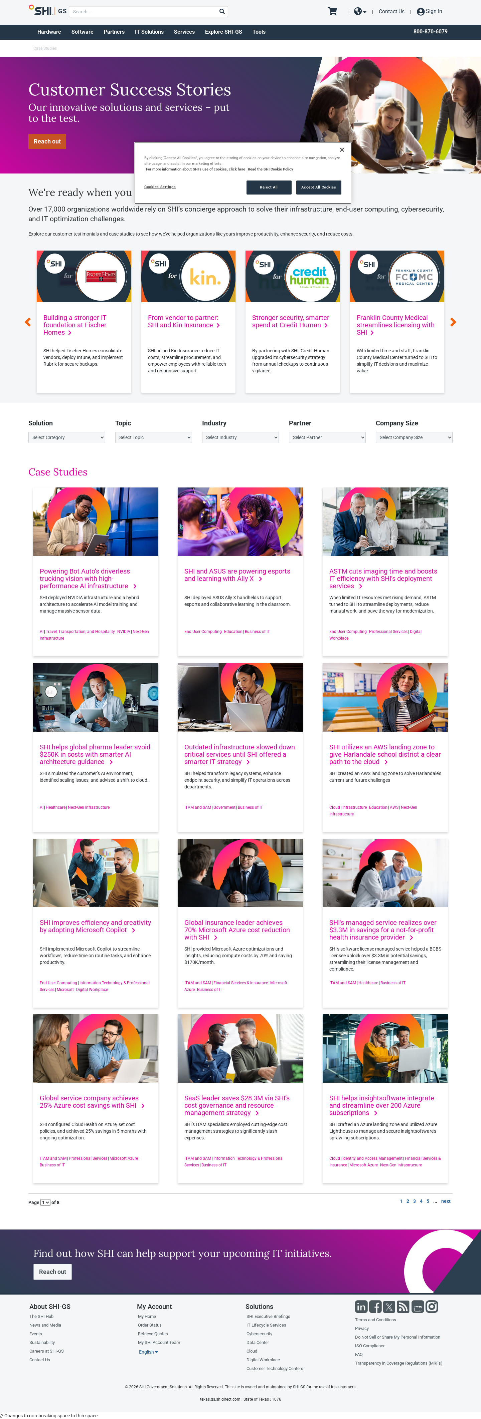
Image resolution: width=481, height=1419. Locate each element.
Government (224, 807)
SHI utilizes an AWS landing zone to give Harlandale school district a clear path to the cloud (385, 754)
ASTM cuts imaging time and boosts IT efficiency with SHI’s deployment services (383, 578)
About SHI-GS (49, 1307)
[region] (242, 173)
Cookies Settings (160, 187)
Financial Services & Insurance (240, 983)
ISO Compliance (370, 1345)
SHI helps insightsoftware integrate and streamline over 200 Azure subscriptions (381, 1105)
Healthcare (55, 807)
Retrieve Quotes (153, 1333)
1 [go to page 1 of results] (401, 1201)
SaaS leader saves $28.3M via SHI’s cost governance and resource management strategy (237, 1105)
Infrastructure (354, 807)
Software (82, 32)
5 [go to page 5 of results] (428, 1201)
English (148, 1352)
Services (184, 32)
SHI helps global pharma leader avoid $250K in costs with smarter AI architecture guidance (95, 754)
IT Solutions (149, 32)
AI (41, 631)
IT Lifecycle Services (266, 1325)
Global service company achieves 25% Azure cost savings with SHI (92, 1101)
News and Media (45, 1325)
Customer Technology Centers (275, 1368)
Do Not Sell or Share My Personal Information (397, 1337)
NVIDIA (123, 631)
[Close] (342, 149)
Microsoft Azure (124, 1158)
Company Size (397, 423)
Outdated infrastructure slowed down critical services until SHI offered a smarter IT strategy (239, 754)
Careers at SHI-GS (46, 1351)
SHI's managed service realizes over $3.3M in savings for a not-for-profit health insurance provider (383, 930)
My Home (147, 1316)
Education (233, 631)
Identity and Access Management (372, 1158)
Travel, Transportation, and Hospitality (80, 631)
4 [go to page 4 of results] (421, 1201)
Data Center (258, 1342)
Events (35, 1333)
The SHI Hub (41, 1316)
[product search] (148, 11)
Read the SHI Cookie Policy (270, 169)
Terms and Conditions (375, 1319)
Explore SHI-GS (223, 32)
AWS (394, 807)
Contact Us (392, 11)
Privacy (362, 1328)
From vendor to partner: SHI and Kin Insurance (184, 321)
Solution (40, 423)
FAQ (359, 1354)
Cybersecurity (259, 1333)
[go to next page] (446, 1202)
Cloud (334, 807)
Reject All (269, 187)
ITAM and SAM (197, 807)
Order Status (150, 1325)
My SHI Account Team (159, 1342)
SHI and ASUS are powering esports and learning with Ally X (237, 575)
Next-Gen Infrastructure (89, 807)
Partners (114, 32)
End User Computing (203, 631)
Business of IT (257, 631)
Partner (300, 423)
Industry (214, 423)
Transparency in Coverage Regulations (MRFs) (399, 1363)
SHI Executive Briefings (268, 1316)
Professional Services (388, 631)
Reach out (47, 141)
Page (33, 1202)
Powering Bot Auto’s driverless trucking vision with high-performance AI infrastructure (88, 578)
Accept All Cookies (318, 187)
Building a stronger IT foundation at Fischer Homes (75, 325)
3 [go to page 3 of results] (414, 1201)
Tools (259, 32)
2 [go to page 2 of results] (408, 1201)
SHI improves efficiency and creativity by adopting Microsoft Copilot (95, 926)
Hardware (49, 32)
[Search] (221, 12)
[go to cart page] (335, 11)
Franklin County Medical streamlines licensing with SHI (396, 325)
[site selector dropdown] (360, 11)
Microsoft (65, 989)
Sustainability (42, 1342)
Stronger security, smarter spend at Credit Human (290, 321)
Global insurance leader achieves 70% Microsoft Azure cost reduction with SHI (237, 930)
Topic (123, 423)
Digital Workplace (92, 989)
